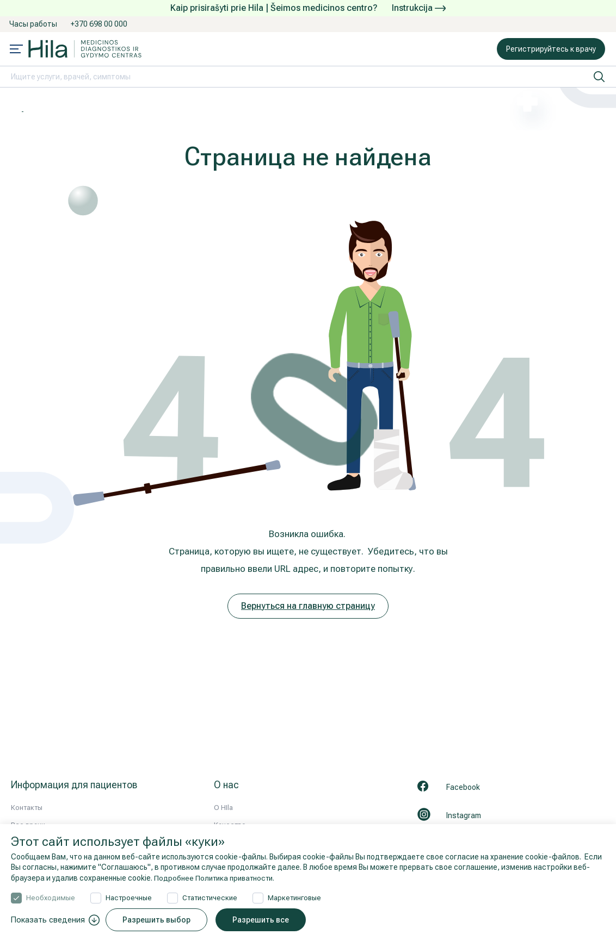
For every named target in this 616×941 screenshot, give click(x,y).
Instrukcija (419, 8)
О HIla (223, 807)
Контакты (26, 807)
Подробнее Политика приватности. (217, 878)
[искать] (599, 76)
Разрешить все (263, 919)
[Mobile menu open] (16, 50)
